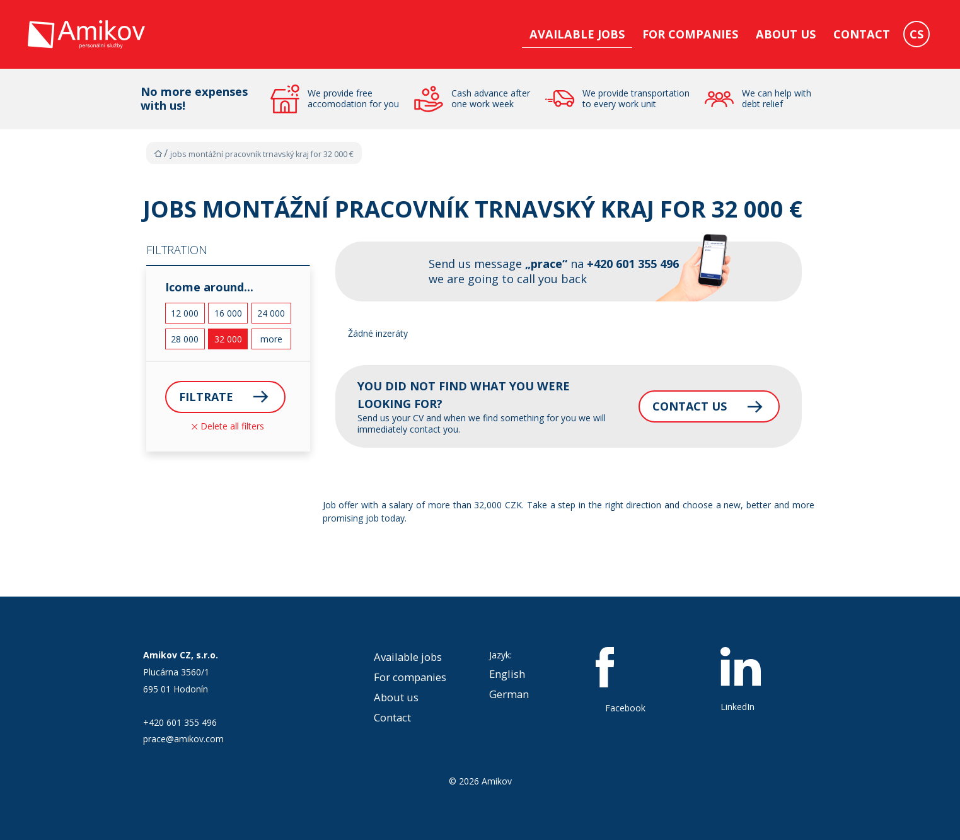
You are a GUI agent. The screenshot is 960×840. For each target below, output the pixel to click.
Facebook (625, 680)
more (271, 339)
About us (786, 34)
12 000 (185, 313)
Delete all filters (228, 426)
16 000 (228, 313)
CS (916, 34)
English (507, 674)
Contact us (687, 406)
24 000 (271, 313)
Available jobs (577, 34)
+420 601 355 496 (180, 722)
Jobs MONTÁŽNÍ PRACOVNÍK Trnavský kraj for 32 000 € (262, 154)
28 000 (185, 339)
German (509, 694)
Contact (861, 34)
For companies (690, 34)
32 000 (228, 339)
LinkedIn (740, 680)
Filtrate (206, 396)
